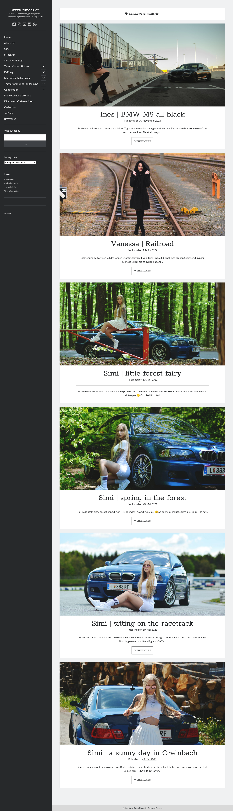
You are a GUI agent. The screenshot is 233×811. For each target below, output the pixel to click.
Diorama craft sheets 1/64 (18, 101)
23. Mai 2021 (150, 503)
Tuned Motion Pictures (17, 66)
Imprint (7, 213)
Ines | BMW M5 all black (142, 65)
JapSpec (8, 112)
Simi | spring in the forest (142, 448)
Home (7, 37)
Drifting (8, 72)
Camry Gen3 (9, 179)
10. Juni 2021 (150, 379)
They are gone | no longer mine (21, 83)
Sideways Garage (13, 60)
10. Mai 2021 (150, 629)
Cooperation (11, 89)
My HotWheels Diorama (17, 95)
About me (9, 42)
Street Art (9, 54)
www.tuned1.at (25, 10)
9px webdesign (10, 187)
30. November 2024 (150, 120)
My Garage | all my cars (17, 77)
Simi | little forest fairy (142, 323)
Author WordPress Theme (134, 808)
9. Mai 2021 (149, 759)
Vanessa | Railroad (142, 194)
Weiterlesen (143, 142)
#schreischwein (11, 183)
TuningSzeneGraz (11, 191)
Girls (7, 48)
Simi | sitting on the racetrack (142, 574)
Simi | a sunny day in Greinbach (142, 703)
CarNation (10, 107)
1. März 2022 (150, 250)
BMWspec (10, 118)
